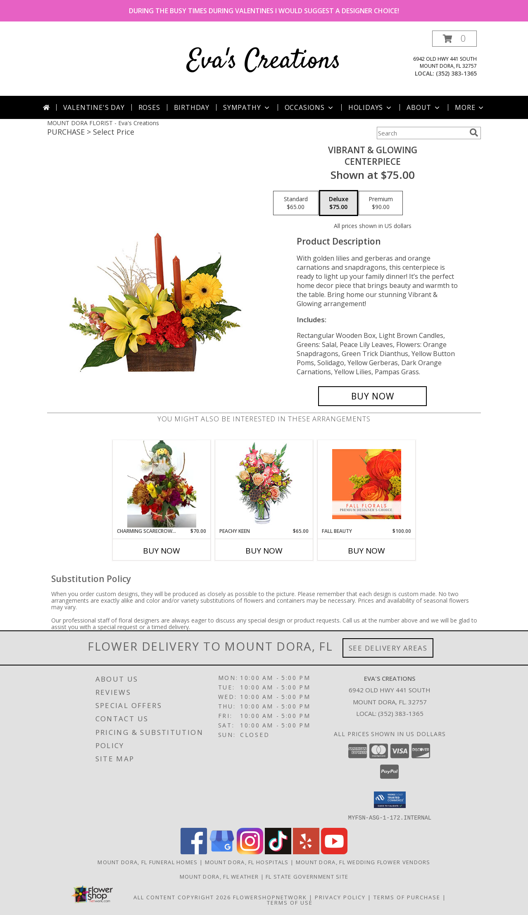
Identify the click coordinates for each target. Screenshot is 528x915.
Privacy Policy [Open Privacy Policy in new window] (340, 897)
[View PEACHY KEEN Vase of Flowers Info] (264, 484)
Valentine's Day (94, 107)
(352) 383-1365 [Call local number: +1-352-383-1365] (456, 73)
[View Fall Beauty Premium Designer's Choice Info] (366, 484)
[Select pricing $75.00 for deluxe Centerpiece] (338, 203)
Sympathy (247, 107)
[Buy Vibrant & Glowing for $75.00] (372, 396)
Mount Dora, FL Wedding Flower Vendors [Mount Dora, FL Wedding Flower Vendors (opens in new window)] (363, 861)
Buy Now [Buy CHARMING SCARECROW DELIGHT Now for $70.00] (161, 550)
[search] (473, 132)
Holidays (370, 107)
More (470, 107)
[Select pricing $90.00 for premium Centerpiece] (380, 203)
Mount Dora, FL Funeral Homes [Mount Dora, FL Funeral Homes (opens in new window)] (147, 861)
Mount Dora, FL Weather (219, 876)
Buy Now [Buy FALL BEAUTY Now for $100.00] (366, 550)
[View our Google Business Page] (222, 852)
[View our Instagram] (250, 852)
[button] (454, 39)
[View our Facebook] (194, 852)
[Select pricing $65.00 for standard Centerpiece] (296, 203)
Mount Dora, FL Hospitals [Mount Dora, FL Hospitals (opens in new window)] (247, 861)
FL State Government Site (307, 876)
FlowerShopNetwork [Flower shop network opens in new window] (270, 897)
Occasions (310, 107)
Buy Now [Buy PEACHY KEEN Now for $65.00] (264, 550)
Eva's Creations (264, 61)
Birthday (191, 107)
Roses (149, 107)
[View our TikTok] (278, 852)
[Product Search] (421, 133)
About (424, 107)
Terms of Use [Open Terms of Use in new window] (290, 902)
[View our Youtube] (334, 852)
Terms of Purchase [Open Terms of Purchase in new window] (406, 897)
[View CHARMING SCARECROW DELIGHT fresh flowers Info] (161, 484)
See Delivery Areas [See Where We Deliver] (388, 648)
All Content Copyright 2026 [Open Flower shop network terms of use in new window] (182, 897)
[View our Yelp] (306, 852)
